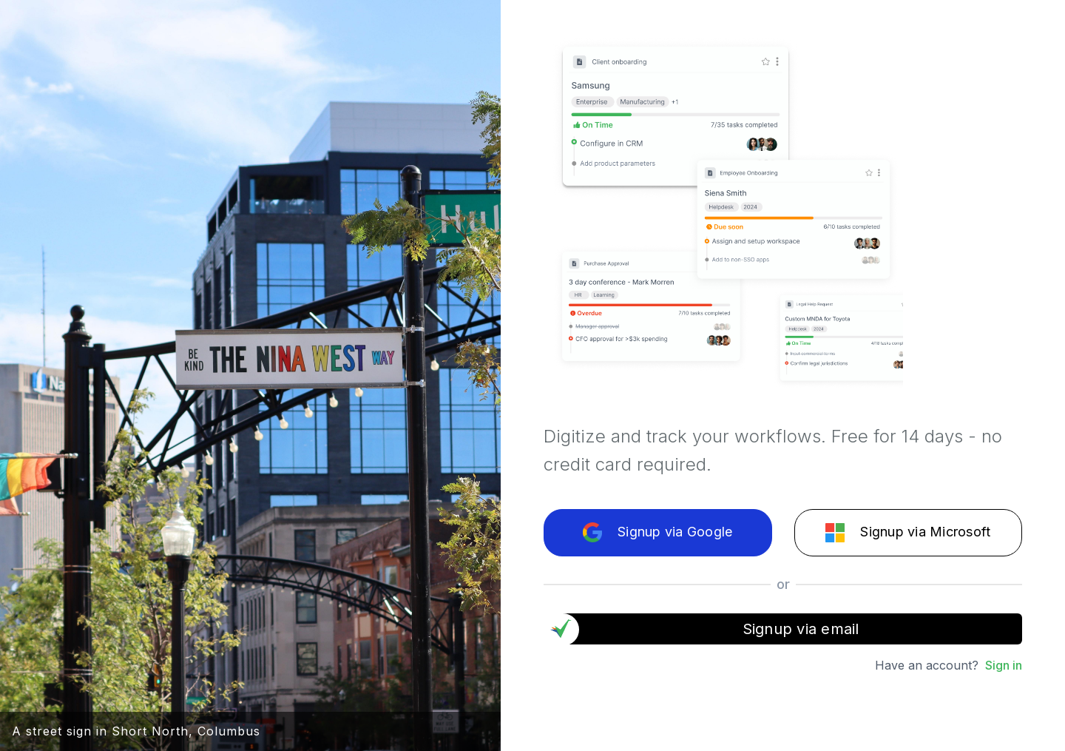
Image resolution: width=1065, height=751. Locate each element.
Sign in (1003, 665)
